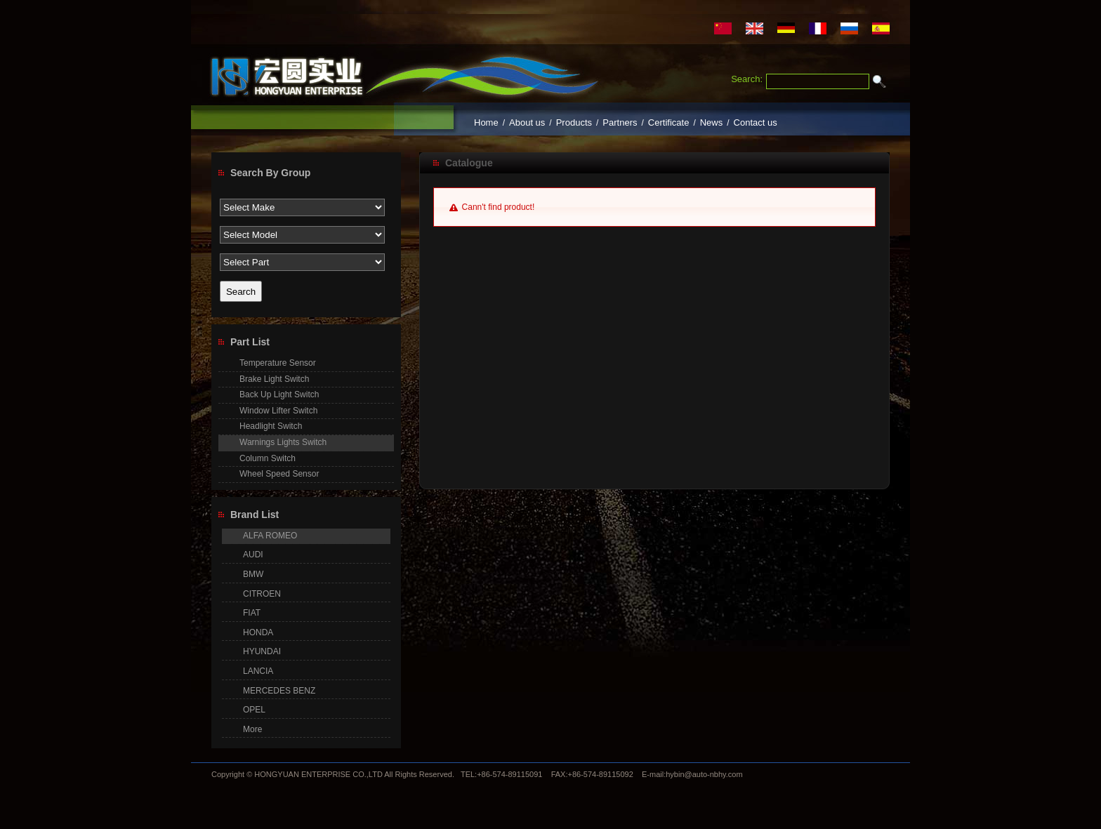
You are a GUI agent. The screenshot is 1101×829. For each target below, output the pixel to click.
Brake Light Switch (274, 379)
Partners (619, 122)
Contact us (755, 122)
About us (527, 122)
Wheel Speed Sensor (279, 474)
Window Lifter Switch (278, 411)
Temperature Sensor (277, 363)
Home (486, 122)
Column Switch (267, 458)
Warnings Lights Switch (283, 442)
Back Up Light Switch (279, 394)
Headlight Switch (270, 426)
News (711, 122)
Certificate (669, 122)
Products (574, 122)
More (252, 729)
